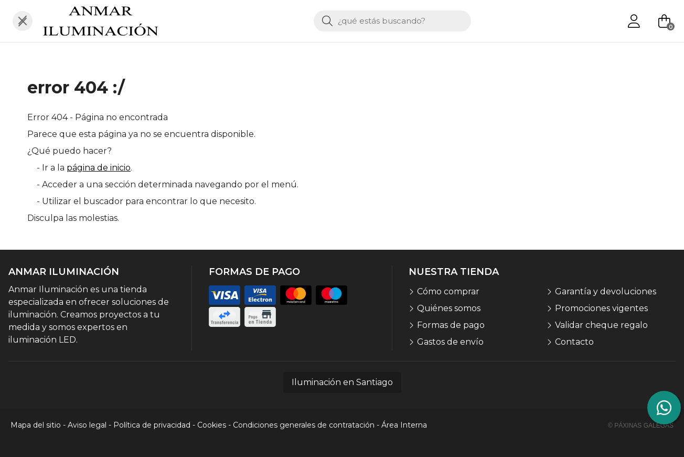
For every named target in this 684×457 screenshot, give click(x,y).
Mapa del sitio (35, 425)
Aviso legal (87, 425)
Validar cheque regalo (601, 325)
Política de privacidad (151, 425)
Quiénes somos (448, 308)
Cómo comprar (448, 291)
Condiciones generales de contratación (304, 425)
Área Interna (404, 425)
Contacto (574, 342)
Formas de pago (451, 325)
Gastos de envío (450, 342)
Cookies (211, 425)
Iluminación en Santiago (342, 382)
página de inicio (99, 168)
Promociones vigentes (601, 308)
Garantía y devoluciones (605, 291)
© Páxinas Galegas (641, 425)
